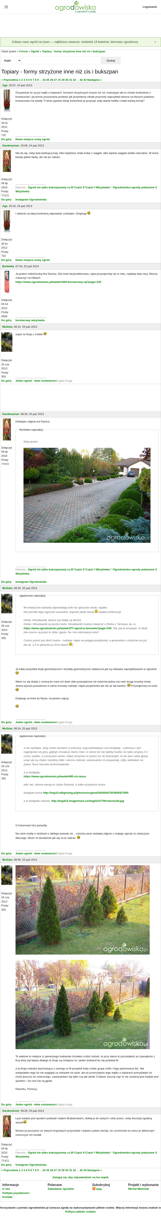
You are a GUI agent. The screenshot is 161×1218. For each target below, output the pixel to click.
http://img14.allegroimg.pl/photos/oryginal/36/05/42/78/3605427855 (86, 792)
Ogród (35, 51)
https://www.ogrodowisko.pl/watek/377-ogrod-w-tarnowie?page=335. (67, 628)
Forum (23, 51)
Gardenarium (10, 145)
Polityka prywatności (15, 1193)
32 (74, 79)
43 (84, 79)
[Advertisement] (80, 26)
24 (44, 79)
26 (51, 79)
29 (62, 79)
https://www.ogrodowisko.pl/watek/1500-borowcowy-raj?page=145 (58, 282)
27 (55, 79)
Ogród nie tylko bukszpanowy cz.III (50, 187)
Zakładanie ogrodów (61, 1188)
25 (47, 79)
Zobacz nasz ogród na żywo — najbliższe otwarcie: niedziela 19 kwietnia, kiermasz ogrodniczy (75, 42)
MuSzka (7, 326)
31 (70, 79)
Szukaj (110, 60)
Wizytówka (103, 187)
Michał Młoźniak (138, 1188)
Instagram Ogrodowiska (31, 199)
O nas (6, 1188)
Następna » (94, 79)
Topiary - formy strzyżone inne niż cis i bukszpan (73, 51)
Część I (90, 187)
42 (81, 79)
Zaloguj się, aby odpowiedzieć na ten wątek (80, 1177)
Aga (5, 85)
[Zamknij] (155, 42)
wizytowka (38, 320)
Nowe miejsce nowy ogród (33, 139)
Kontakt (7, 1197)
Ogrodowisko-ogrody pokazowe (133, 187)
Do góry (6, 139)
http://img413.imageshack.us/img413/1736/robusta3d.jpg (87, 800)
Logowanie (150, 6)
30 (66, 79)
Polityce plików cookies (80, 1211)
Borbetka (8, 266)
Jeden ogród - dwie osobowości (36, 380)
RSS (97, 1189)
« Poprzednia (9, 79)
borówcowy (23, 320)
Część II (79, 187)
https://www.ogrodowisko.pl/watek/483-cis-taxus (54, 776)
